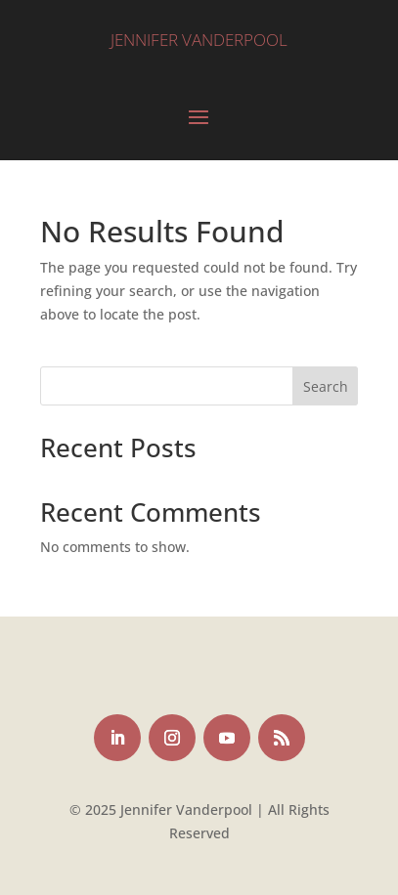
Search (325, 386)
